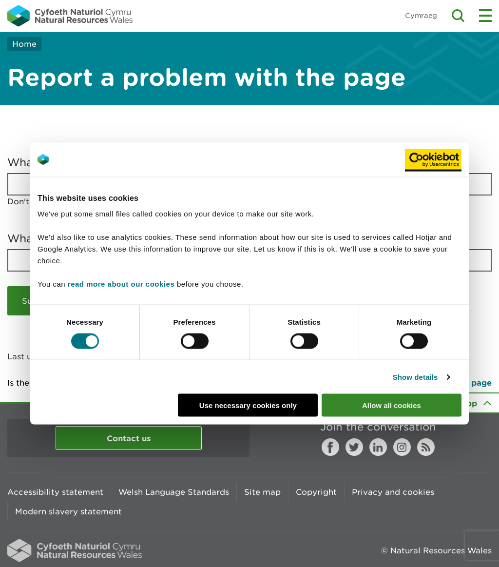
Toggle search (458, 15)
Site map (262, 492)
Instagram (402, 447)
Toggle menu (485, 15)
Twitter (354, 447)
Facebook (330, 447)
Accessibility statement (55, 492)
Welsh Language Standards (173, 492)
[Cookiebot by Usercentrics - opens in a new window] (433, 159)
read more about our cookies (121, 284)
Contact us (129, 438)
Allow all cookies (391, 405)
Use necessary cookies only (248, 405)
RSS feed (426, 447)
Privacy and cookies (393, 492)
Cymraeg (421, 15)
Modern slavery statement (68, 511)
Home (24, 44)
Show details (415, 376)
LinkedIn (378, 447)
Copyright (316, 492)
